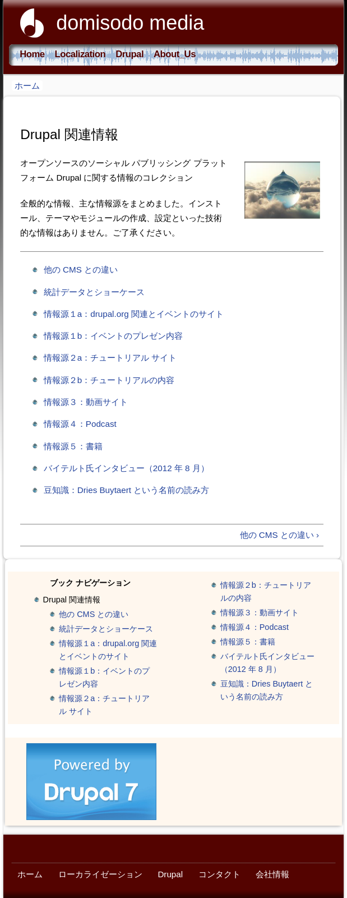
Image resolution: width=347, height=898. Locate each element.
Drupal (129, 54)
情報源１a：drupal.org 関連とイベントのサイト (134, 314)
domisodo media (130, 22)
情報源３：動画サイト (86, 402)
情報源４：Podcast (80, 424)
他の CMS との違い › (279, 535)
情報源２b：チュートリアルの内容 (109, 380)
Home (32, 54)
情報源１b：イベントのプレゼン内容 (113, 335)
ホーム (27, 85)
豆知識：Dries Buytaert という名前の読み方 (126, 490)
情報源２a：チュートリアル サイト (110, 357)
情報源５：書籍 (73, 446)
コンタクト (219, 874)
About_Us (175, 54)
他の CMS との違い (81, 269)
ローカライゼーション (100, 874)
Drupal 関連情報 (72, 599)
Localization (80, 54)
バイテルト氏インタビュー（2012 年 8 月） (126, 468)
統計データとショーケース (94, 292)
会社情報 (272, 874)
